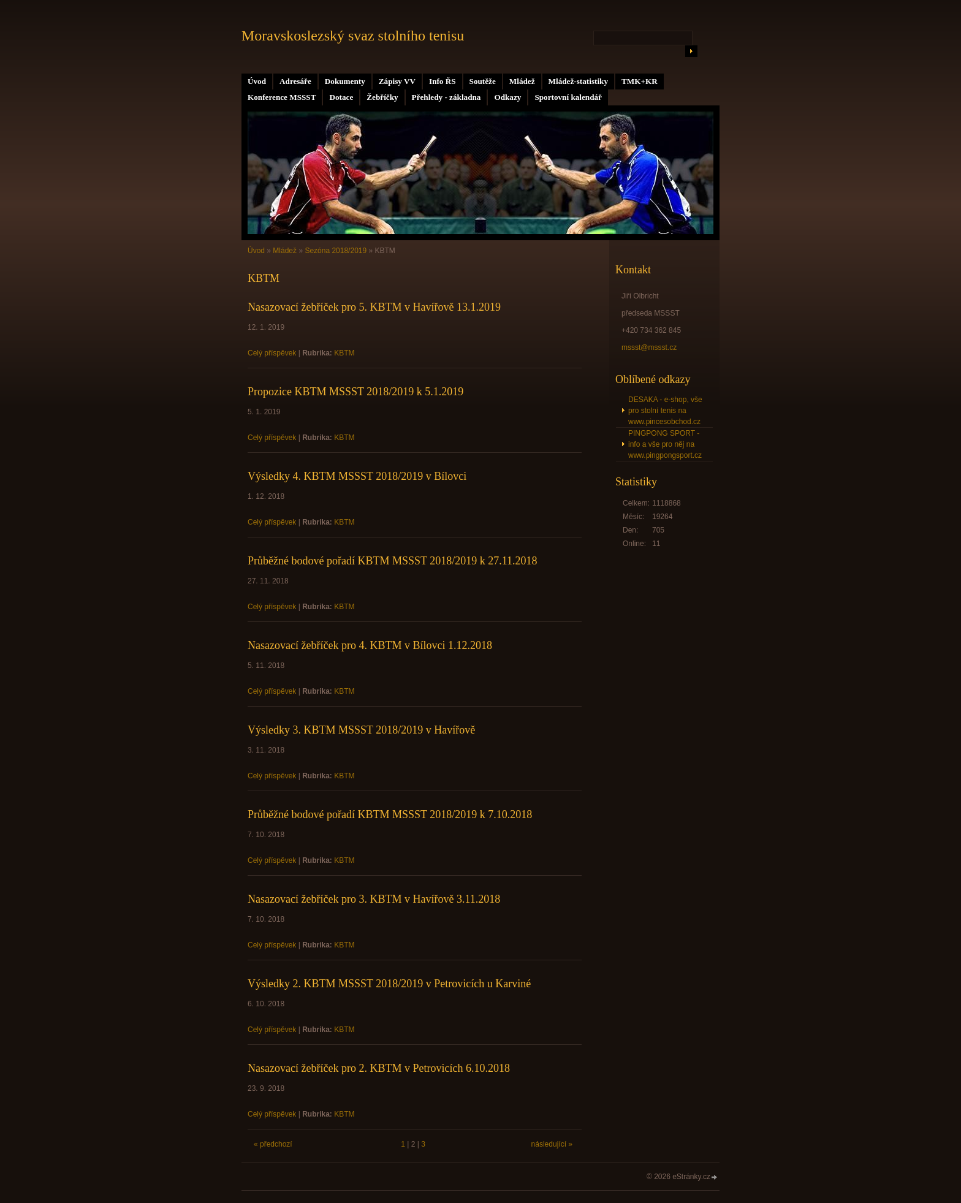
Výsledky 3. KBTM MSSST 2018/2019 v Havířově (361, 730)
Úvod (257, 81)
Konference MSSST (282, 97)
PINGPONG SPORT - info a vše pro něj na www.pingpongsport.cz (665, 444)
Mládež (522, 81)
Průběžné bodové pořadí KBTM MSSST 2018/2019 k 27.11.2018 (392, 561)
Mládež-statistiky (578, 81)
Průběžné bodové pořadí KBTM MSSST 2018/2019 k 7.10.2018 (390, 814)
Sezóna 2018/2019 (336, 250)
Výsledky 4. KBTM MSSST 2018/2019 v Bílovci (357, 476)
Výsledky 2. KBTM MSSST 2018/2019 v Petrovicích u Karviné (389, 983)
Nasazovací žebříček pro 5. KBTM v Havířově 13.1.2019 (374, 307)
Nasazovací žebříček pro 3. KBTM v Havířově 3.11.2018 (374, 899)
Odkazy (507, 97)
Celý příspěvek (272, 353)
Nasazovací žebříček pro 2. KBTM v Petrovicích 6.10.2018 (379, 1068)
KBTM (344, 353)
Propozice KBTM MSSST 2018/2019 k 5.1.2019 (355, 391)
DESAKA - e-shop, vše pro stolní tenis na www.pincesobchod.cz (665, 410)
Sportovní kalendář (568, 97)
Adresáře (295, 81)
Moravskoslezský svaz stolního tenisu (352, 36)
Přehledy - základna (446, 97)
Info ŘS (442, 81)
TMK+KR (639, 81)
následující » (551, 1144)
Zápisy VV (397, 81)
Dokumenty (345, 81)
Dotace (341, 97)
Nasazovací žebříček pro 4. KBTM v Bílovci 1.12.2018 (370, 645)
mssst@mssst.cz (649, 347)
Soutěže (482, 81)
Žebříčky (382, 97)
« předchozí (273, 1144)
